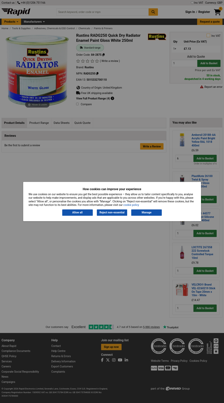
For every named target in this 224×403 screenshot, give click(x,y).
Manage (147, 212)
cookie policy (131, 204)
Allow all (77, 212)
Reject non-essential (112, 212)
